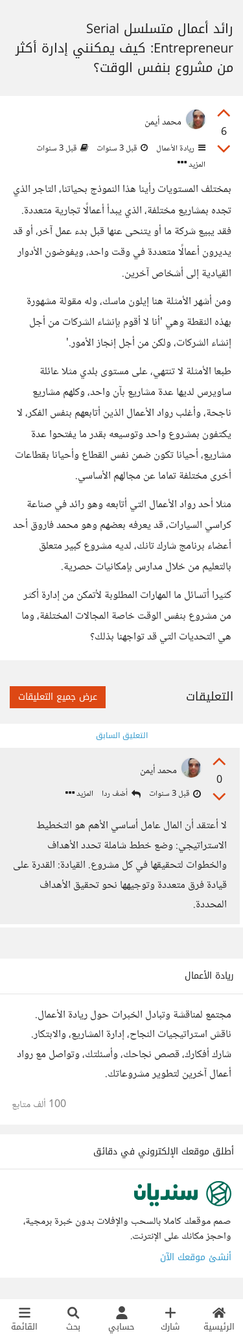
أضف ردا (121, 794)
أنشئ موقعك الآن (195, 1257)
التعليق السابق (122, 735)
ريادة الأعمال (179, 148)
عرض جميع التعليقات (57, 697)
